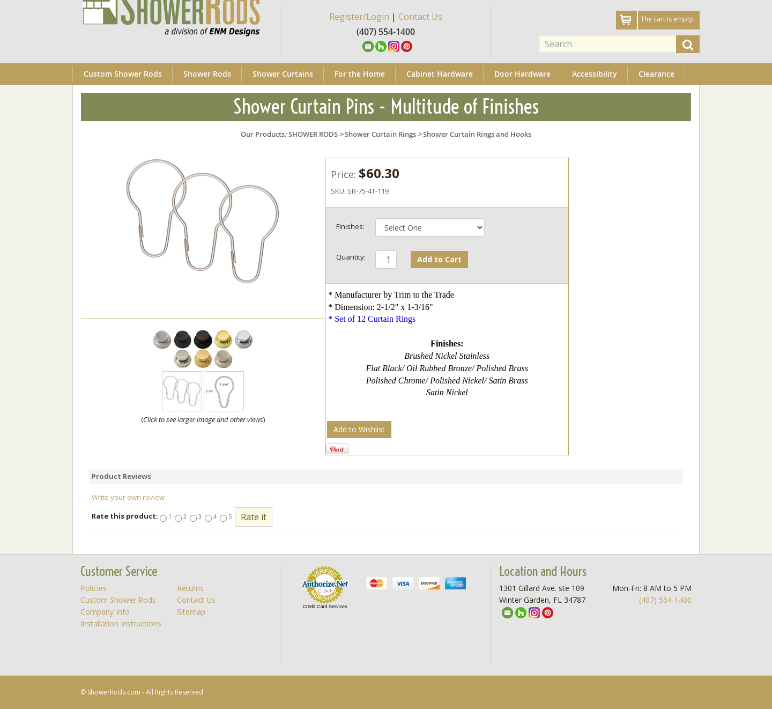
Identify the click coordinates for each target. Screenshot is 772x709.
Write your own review (128, 497)
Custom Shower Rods (123, 74)
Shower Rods (207, 74)
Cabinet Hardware (439, 74)
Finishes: (350, 226)
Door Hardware (522, 74)
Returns (190, 588)
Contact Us (420, 17)
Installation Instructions (120, 623)
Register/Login (359, 17)
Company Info (105, 612)
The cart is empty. (667, 19)
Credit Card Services (324, 606)
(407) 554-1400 (665, 600)
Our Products (263, 134)
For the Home (360, 74)
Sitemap (191, 612)
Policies (93, 588)
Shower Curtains (283, 74)
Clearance (656, 74)
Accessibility (594, 74)
